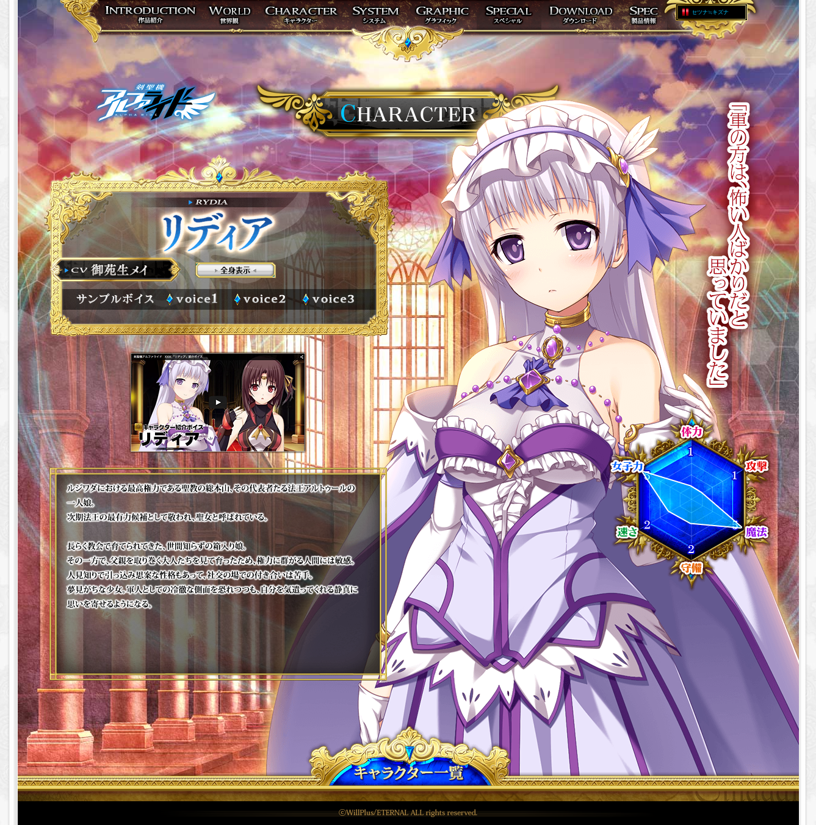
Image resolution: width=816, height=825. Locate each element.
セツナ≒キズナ (710, 12)
